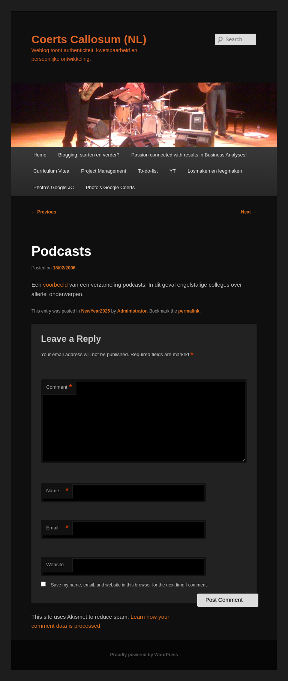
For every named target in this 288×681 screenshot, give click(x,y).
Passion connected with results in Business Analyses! (189, 155)
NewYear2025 (95, 311)
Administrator (132, 311)
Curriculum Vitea (51, 171)
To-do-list (148, 171)
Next (248, 212)
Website (55, 564)
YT (173, 171)
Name (57, 491)
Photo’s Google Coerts (110, 187)
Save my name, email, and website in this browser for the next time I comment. (129, 585)
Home (39, 155)
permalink (189, 311)
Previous (44, 212)
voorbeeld (55, 284)
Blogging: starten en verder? (88, 155)
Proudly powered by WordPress (144, 654)
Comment (59, 387)
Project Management (103, 171)
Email (57, 528)
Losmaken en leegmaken (215, 171)
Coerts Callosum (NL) (89, 39)
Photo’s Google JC (53, 187)
